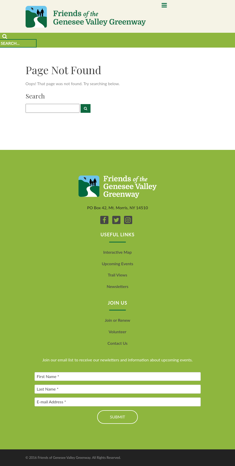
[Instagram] (128, 220)
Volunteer (117, 331)
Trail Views (117, 274)
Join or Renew (117, 320)
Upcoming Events (117, 263)
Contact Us (117, 343)
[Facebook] (104, 220)
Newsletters (117, 286)
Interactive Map (117, 252)
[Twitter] (116, 220)
